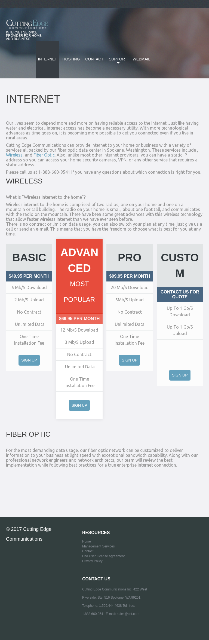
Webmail (141, 59)
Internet (47, 59)
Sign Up (29, 360)
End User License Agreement (103, 556)
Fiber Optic (44, 154)
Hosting (71, 59)
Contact (94, 59)
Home (86, 541)
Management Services (98, 546)
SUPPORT (117, 62)
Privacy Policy (92, 561)
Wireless (14, 154)
